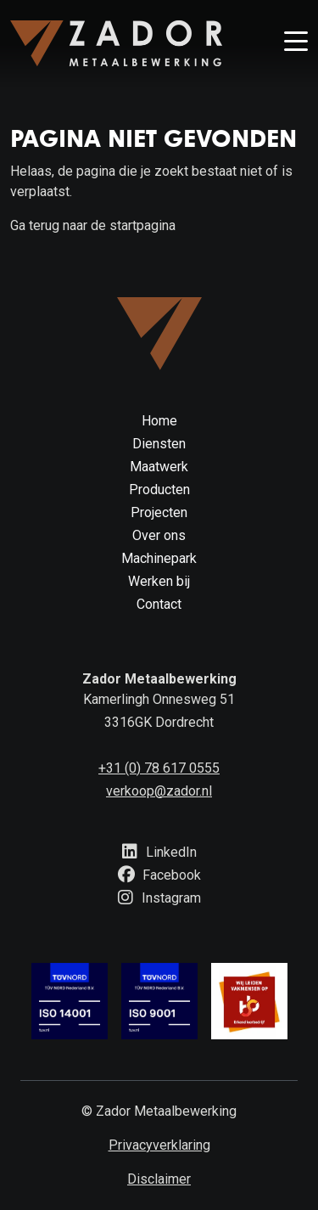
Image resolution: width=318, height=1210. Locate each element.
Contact (159, 604)
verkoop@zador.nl (159, 791)
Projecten (159, 512)
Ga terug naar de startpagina (93, 225)
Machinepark (159, 558)
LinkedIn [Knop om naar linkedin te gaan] (159, 852)
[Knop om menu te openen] (296, 43)
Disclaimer (159, 1179)
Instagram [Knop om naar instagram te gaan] (159, 898)
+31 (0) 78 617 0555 (159, 768)
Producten (159, 489)
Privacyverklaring (159, 1145)
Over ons (159, 535)
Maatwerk (159, 467)
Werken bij (159, 581)
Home (159, 421)
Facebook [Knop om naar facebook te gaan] (159, 875)
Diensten (159, 444)
